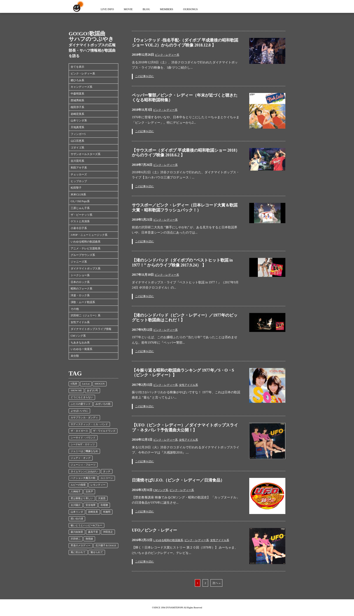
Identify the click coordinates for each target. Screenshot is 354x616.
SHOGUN (100, 383)
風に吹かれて (78, 552)
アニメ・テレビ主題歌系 (85, 248)
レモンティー (98, 485)
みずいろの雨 (102, 404)
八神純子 (76, 491)
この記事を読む (144, 76)
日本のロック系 (80, 282)
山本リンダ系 (79, 120)
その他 (75, 308)
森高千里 (93, 532)
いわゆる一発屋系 (81, 349)
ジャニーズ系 (79, 261)
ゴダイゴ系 (77, 147)
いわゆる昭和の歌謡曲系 (85, 241)
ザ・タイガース (79, 431)
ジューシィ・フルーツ (83, 464)
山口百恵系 (77, 140)
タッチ (106, 471)
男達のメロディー (81, 545)
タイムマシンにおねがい (84, 471)
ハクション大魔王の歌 (83, 478)
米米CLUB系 (78, 194)
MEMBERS (166, 9)
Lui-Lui (86, 383)
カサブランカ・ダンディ (84, 417)
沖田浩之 (108, 532)
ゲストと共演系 (80, 221)
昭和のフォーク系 (81, 288)
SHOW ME (76, 390)
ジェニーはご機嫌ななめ (84, 451)
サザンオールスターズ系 (85, 154)
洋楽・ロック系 (80, 295)
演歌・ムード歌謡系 (83, 302)
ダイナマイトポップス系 (85, 268)
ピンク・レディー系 (83, 73)
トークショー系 (80, 275)
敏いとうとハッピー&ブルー (86, 525)
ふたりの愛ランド (81, 404)
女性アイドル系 (80, 322)
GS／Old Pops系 (80, 201)
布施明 (106, 512)
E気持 (74, 383)
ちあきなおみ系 (80, 342)
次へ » (216, 583)
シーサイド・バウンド (83, 437)
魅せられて (97, 552)
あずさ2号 (92, 390)
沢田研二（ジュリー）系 (85, 315)
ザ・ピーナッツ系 (81, 214)
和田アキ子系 (79, 167)
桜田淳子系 (77, 107)
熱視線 (89, 538)
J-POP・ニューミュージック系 (89, 234)
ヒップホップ (79, 181)
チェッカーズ (79, 174)
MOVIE (128, 9)
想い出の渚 (77, 518)
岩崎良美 (93, 512)
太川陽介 (76, 505)
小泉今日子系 (79, 228)
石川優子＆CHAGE (105, 545)
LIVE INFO (107, 9)
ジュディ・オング (81, 458)
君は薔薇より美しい (82, 498)
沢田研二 (76, 538)
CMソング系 (78, 335)
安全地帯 (90, 505)
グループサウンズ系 (83, 255)
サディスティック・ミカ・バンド (89, 424)
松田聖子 (76, 187)
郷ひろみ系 (77, 80)
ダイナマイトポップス (78, 6)
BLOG (146, 9)
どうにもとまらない (82, 397)
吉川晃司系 (77, 160)
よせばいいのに (79, 411)
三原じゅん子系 (80, 208)
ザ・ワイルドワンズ (104, 431)
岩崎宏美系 (77, 114)
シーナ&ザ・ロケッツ (83, 444)
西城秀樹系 (77, 100)
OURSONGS (190, 9)
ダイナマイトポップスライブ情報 (91, 329)
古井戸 (89, 491)
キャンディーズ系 (81, 86)
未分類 (75, 355)
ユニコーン (106, 478)
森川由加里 (77, 532)
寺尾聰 (104, 505)
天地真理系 (77, 127)
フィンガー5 (78, 134)
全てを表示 (77, 66)
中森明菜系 (77, 93)
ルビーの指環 (78, 485)
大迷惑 (101, 498)
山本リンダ (77, 512)
